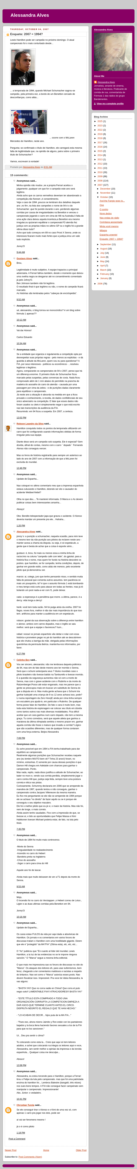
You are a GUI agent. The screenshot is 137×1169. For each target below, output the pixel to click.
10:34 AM (21, 343)
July (102, 253)
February (105, 274)
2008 (100, 180)
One (102, 205)
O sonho (104, 209)
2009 (100, 176)
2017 (100, 142)
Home (46, 1150)
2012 (100, 164)
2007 (100, 185)
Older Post (81, 1150)
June (103, 257)
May (102, 261)
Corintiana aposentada (111, 222)
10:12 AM (21, 320)
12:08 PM (21, 1065)
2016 (100, 147)
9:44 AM (21, 252)
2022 (100, 130)
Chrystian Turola (25, 1105)
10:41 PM (21, 1099)
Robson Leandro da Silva (30, 423)
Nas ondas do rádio (109, 218)
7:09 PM (21, 738)
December (105, 189)
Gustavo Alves (24, 258)
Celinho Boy (23, 660)
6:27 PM (21, 653)
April (102, 265)
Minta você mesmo (109, 226)
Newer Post (10, 1150)
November (105, 193)
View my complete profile (110, 103)
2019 (100, 134)
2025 (100, 121)
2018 (100, 138)
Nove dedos (106, 213)
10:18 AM (21, 917)
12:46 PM (21, 468)
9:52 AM (21, 299)
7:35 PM (21, 829)
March (103, 270)
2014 (100, 155)
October (104, 197)
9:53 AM (21, 886)
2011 (100, 168)
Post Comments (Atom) (30, 1157)
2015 (100, 151)
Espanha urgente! (109, 235)
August (104, 248)
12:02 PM (21, 417)
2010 (100, 172)
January (104, 278)
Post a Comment (17, 1139)
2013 (100, 159)
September (106, 244)
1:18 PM (21, 1133)
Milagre (103, 230)
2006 (100, 283)
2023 (100, 125)
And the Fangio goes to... (112, 201)
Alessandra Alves (30, 15)
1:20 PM (21, 525)
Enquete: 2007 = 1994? (111, 239)
